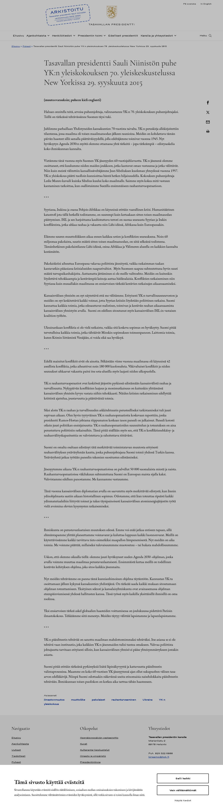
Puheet (27, 46)
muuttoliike (78, 699)
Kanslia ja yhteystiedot (157, 36)
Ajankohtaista (36, 36)
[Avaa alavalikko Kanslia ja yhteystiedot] (174, 36)
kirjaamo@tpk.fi (158, 756)
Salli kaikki (182, 778)
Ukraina (147, 699)
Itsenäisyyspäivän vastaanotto (99, 737)
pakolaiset (98, 699)
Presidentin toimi (90, 36)
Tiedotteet (18, 756)
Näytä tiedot (183, 800)
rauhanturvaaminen (123, 699)
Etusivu (18, 36)
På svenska (189, 4)
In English (205, 4)
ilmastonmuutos (54, 699)
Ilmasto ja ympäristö (93, 756)
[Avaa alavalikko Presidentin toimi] (104, 36)
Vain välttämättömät (183, 790)
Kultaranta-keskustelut (95, 749)
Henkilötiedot (62, 36)
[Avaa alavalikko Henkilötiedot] (73, 36)
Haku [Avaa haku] (203, 36)
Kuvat (83, 743)
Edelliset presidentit (123, 36)
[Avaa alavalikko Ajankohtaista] (47, 36)
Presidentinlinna (90, 762)
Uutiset (16, 749)
